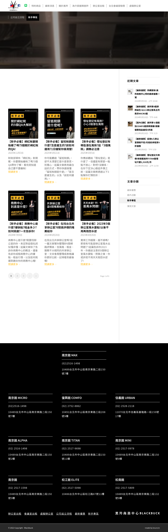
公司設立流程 (64, 513)
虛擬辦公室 (46, 513)
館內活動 (131, 195)
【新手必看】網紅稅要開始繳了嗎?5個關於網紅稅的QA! (23, 145)
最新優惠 (131, 190)
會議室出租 (30, 513)
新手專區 (131, 200)
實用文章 (131, 206)
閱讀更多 (14, 171)
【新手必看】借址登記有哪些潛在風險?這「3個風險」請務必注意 (96, 145)
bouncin (156, 527)
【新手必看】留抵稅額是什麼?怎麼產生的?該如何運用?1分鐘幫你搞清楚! (59, 145)
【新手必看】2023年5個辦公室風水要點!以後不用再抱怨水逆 (95, 227)
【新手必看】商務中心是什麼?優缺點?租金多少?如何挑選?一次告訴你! (23, 227)
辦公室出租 (14, 513)
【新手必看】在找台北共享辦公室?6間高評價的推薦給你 (59, 227)
